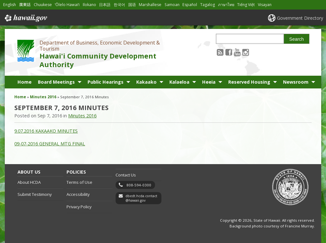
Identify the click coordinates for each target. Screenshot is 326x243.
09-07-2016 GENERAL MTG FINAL (49, 144)
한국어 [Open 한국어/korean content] (119, 4)
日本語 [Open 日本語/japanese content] (104, 4)
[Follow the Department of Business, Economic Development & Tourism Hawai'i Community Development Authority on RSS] (220, 52)
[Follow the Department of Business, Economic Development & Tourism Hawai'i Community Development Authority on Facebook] (228, 52)
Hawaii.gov (25, 18)
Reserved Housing (249, 82)
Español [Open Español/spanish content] (189, 4)
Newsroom (295, 82)
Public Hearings (106, 82)
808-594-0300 (138, 185)
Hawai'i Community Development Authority (97, 60)
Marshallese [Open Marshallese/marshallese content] (150, 4)
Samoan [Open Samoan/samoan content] (172, 4)
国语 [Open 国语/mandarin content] (132, 4)
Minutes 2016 (43, 96)
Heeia (209, 82)
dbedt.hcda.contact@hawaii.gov (141, 198)
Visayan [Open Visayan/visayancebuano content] (265, 4)
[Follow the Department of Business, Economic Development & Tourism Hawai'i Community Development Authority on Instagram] (245, 52)
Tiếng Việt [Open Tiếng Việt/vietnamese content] (246, 4)
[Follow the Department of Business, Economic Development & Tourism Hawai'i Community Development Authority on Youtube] (237, 52)
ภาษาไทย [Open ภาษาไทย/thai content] (226, 4)
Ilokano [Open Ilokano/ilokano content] (89, 4)
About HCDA (29, 182)
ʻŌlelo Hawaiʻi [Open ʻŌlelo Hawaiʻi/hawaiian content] (67, 4)
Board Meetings (56, 82)
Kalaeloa (179, 82)
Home (25, 82)
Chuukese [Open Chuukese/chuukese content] (43, 4)
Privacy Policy (79, 207)
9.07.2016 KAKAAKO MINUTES (46, 131)
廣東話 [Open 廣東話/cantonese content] (25, 4)
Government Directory (300, 18)
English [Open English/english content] (9, 4)
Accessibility (78, 194)
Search (296, 39)
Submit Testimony (35, 194)
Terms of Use (79, 182)
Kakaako (146, 82)
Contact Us (126, 175)
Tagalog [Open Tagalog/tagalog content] (207, 4)
